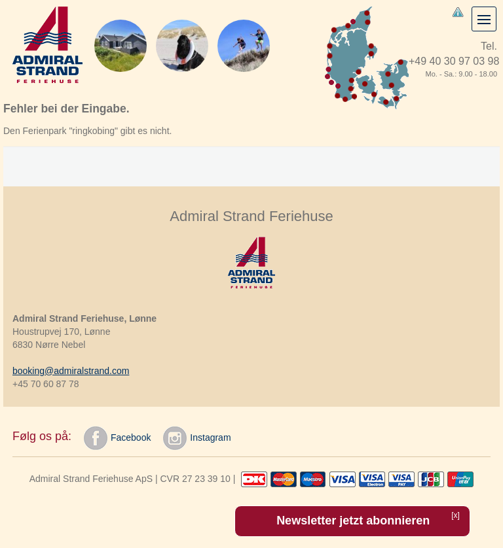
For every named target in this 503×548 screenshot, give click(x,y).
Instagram (197, 438)
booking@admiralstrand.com (70, 371)
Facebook (117, 438)
